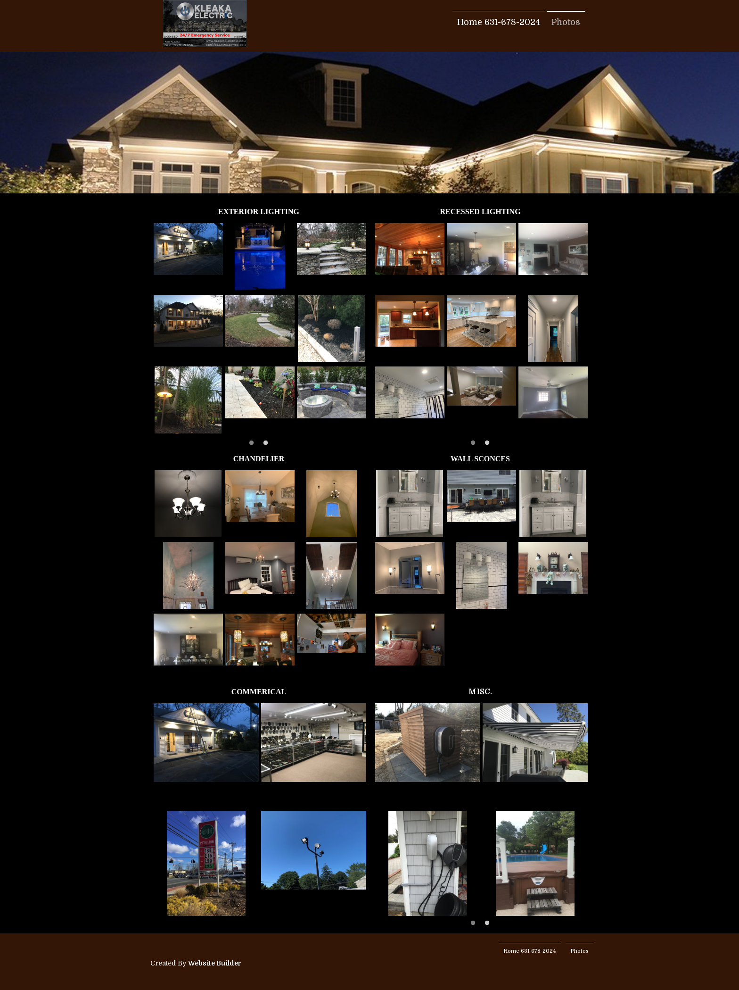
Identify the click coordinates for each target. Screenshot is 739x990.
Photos (565, 22)
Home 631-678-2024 (499, 22)
